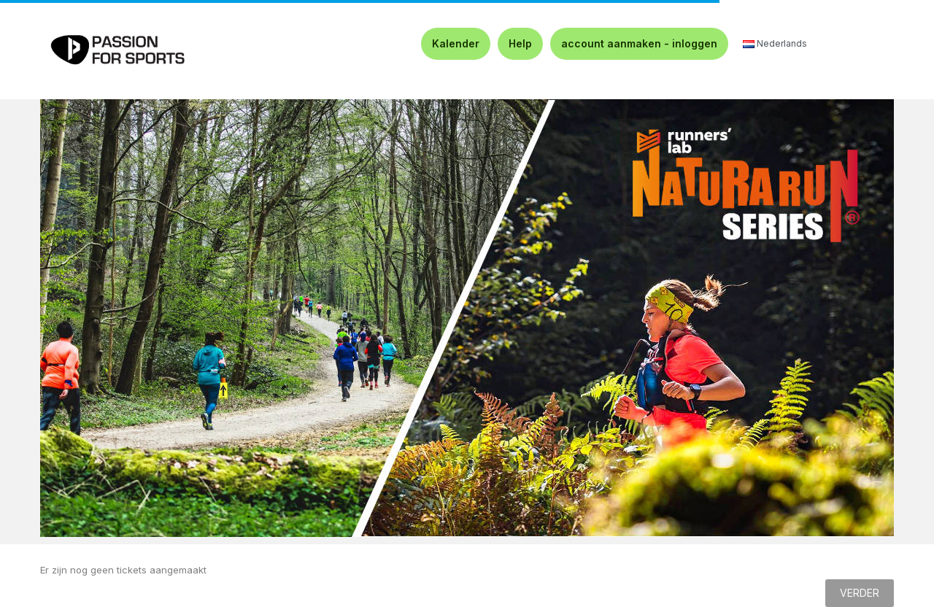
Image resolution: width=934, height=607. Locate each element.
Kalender (455, 43)
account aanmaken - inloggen (639, 43)
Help (520, 43)
